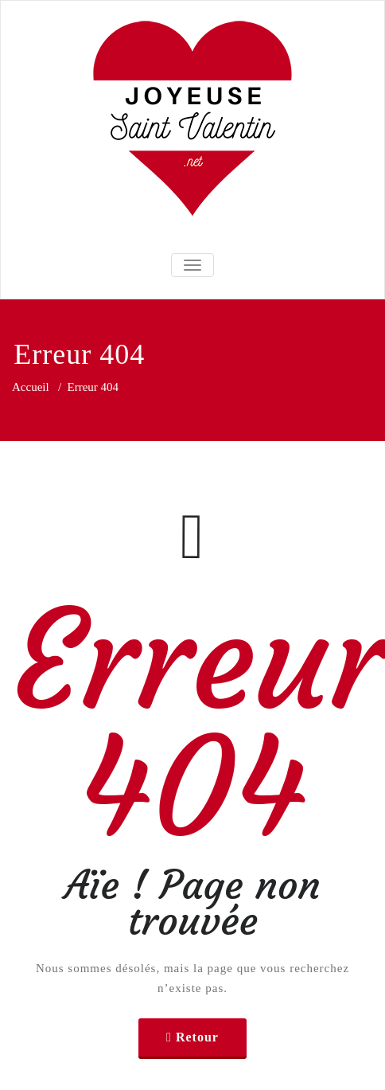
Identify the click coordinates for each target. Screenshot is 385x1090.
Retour (197, 1037)
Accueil (30, 387)
